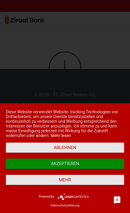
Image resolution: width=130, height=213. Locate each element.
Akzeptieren (65, 163)
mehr (65, 180)
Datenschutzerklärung (65, 205)
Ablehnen (65, 147)
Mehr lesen (61, 135)
